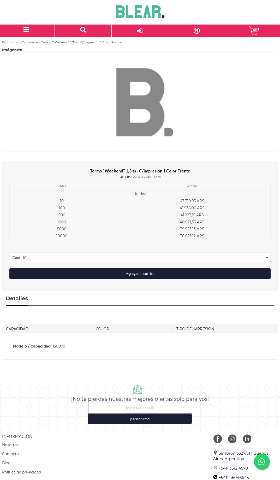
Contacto (10, 454)
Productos (10, 42)
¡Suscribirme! (140, 419)
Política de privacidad (21, 472)
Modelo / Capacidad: (32, 346)
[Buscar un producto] (83, 31)
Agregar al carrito (140, 273)
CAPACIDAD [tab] (17, 329)
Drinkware (30, 42)
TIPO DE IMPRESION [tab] (195, 329)
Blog (6, 463)
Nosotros (10, 445)
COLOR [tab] (102, 329)
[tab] (140, 346)
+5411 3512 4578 (230, 468)
